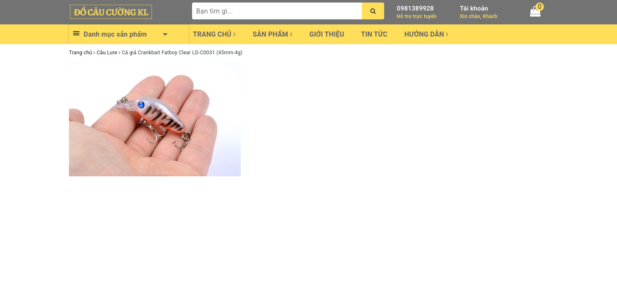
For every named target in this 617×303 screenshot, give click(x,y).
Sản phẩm (273, 34)
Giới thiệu (326, 34)
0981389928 (415, 8)
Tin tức (374, 34)
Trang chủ (214, 34)
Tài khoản (474, 8)
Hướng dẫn (426, 34)
